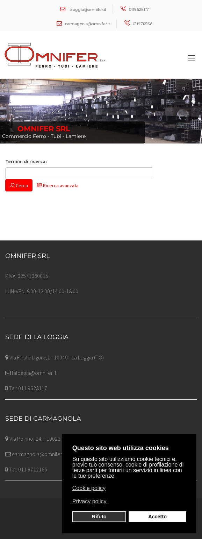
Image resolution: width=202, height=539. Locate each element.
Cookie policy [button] (89, 488)
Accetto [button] (157, 516)
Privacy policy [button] (89, 501)
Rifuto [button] (99, 516)
